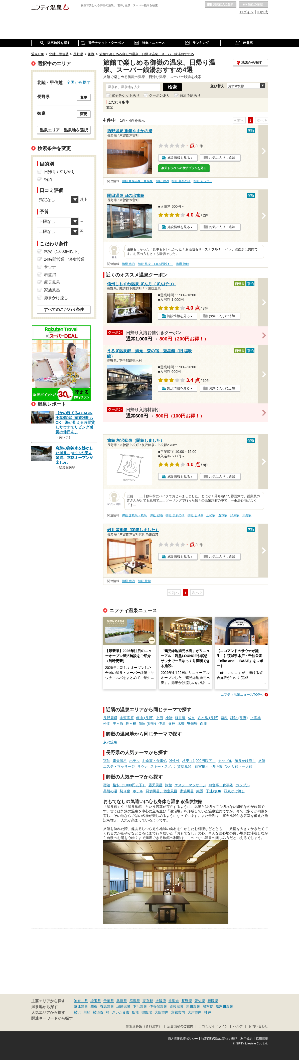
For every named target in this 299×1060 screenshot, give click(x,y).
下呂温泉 (140, 1007)
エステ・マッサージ (119, 766)
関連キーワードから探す (52, 1018)
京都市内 (178, 1012)
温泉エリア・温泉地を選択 (64, 130)
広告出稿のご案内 (180, 1026)
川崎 (86, 1012)
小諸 (169, 718)
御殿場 (146, 1012)
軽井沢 (180, 718)
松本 (106, 724)
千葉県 (108, 1001)
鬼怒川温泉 (224, 1007)
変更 (83, 97)
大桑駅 (246, 515)
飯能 (135, 1012)
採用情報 (262, 1038)
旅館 (261, 761)
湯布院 (208, 1007)
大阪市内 (162, 1012)
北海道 (174, 1001)
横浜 (77, 1012)
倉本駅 (222, 515)
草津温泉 (81, 1007)
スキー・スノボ (162, 766)
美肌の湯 (110, 791)
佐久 (191, 718)
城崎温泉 (123, 1007)
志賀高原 (127, 718)
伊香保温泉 (158, 1007)
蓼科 (224, 718)
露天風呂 (120, 761)
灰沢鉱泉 (110, 742)
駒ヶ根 (131, 724)
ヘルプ (238, 1026)
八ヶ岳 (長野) (208, 718)
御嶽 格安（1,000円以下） (155, 264)
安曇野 (192, 724)
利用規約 (246, 1038)
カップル (225, 761)
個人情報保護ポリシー (183, 1038)
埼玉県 (95, 1001)
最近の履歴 (253, 4)
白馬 (203, 724)
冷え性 (174, 761)
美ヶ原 (118, 724)
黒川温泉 (193, 1007)
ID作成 (262, 12)
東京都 (147, 1001)
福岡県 (213, 1001)
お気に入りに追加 (222, 158)
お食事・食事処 (154, 761)
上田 (159, 718)
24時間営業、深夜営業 (64, 259)
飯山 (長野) (145, 718)
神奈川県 (81, 1001)
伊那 (162, 724)
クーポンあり (159, 95)
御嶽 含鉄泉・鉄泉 (134, 515)
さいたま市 (120, 1012)
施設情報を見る (178, 158)
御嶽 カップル (203, 181)
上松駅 (210, 515)
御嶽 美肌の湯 (181, 181)
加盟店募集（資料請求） (144, 1026)
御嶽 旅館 (182, 264)
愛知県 (200, 1001)
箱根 (93, 1007)
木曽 (181, 724)
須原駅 (234, 515)
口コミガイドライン (213, 1026)
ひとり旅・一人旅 (238, 766)
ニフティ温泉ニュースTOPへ (242, 694)
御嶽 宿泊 (162, 181)
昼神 (171, 724)
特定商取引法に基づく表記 (219, 1038)
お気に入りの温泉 (220, 4)
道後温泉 (177, 1007)
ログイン (247, 12)
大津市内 (195, 1012)
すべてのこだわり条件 (64, 309)
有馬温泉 (107, 1007)
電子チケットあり (125, 95)
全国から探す (79, 82)
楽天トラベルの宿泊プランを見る (183, 168)
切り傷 (216, 766)
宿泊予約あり (190, 95)
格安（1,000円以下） (199, 761)
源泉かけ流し (245, 761)
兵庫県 (121, 1001)
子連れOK (213, 791)
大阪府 (161, 1001)
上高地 (255, 718)
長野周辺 (110, 718)
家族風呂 (187, 791)
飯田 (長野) (147, 724)
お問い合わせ (258, 1026)
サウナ (142, 766)
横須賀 (98, 1012)
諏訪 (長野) (239, 718)
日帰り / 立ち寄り (59, 172)
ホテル (134, 761)
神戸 (207, 1012)
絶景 (199, 791)
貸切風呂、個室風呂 (193, 766)
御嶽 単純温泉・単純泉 (137, 181)
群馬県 (134, 1001)
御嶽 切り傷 (195, 515)
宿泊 (106, 761)
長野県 (187, 1001)
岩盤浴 (50, 274)
